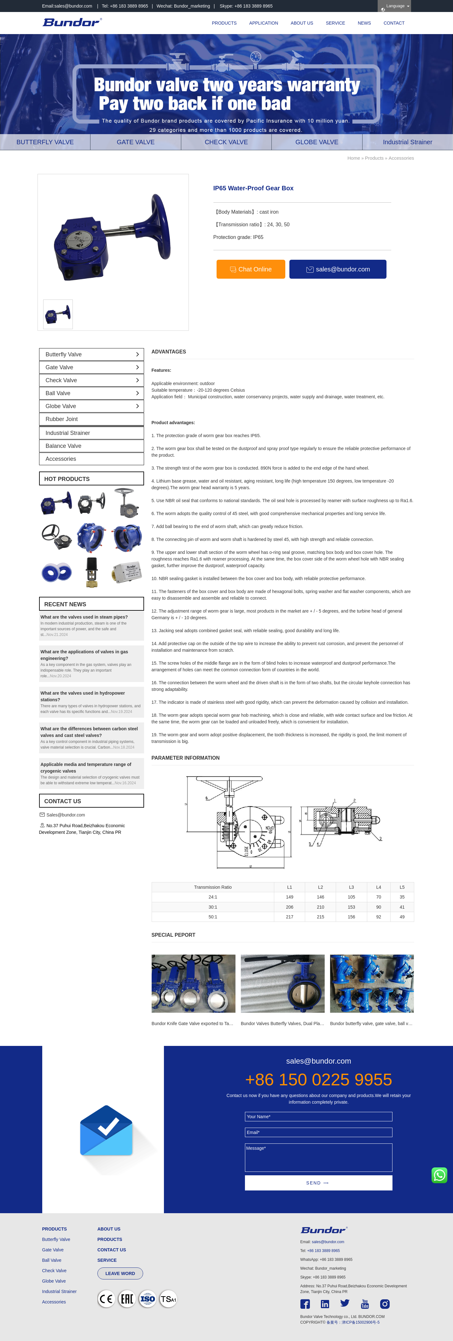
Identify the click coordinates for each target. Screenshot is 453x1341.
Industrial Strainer (68, 433)
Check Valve (95, 380)
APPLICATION (263, 23)
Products (374, 158)
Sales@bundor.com (65, 814)
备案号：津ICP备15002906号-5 (353, 1322)
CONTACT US (111, 1249)
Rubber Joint (62, 419)
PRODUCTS (224, 23)
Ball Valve (95, 393)
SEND (313, 1182)
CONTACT (394, 23)
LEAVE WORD (120, 1273)
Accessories (401, 158)
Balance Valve (64, 446)
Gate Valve (95, 367)
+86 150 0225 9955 (318, 1079)
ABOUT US (302, 23)
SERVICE (335, 23)
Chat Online (251, 269)
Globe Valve (95, 406)
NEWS (364, 23)
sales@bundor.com (73, 6)
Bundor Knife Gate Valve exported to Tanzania (197, 1023)
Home (353, 158)
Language (392, 7)
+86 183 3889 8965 (323, 1251)
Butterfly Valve (95, 354)
